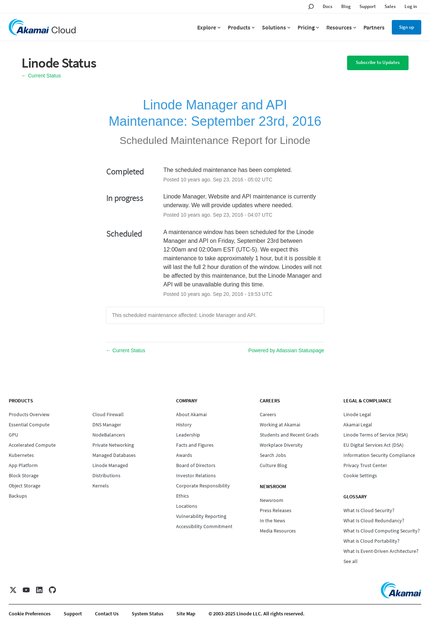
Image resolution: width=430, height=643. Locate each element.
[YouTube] (26, 590)
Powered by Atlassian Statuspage (286, 350)
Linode (295, 140)
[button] (378, 63)
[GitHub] (52, 590)
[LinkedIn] (39, 590)
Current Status (41, 76)
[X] (13, 590)
